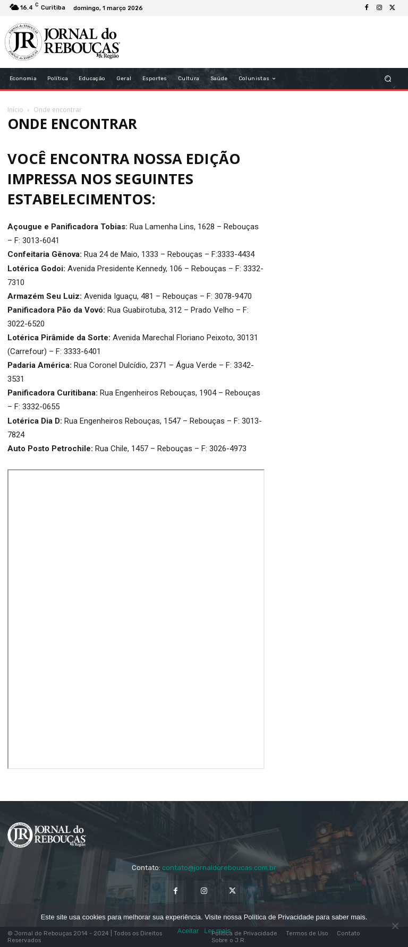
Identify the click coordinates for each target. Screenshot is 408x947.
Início (15, 109)
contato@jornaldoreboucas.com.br (219, 868)
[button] (388, 78)
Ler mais (217, 931)
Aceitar (188, 931)
